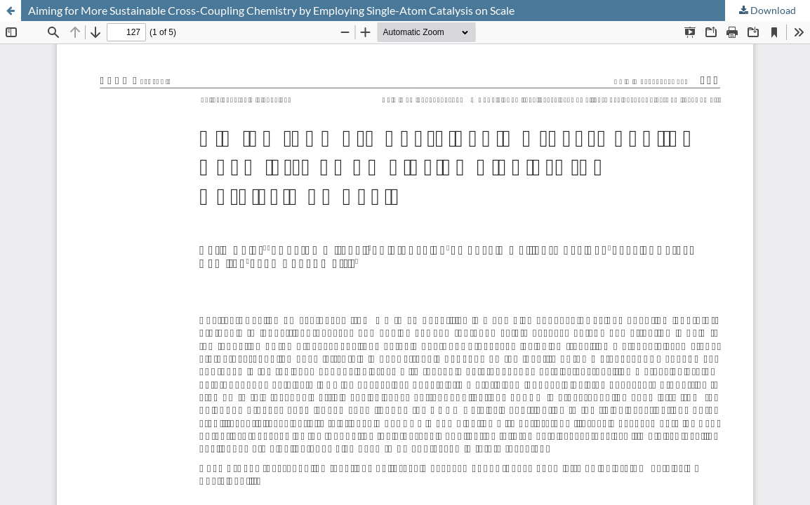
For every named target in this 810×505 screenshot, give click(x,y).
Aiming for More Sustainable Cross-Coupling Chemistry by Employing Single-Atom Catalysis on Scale (271, 10)
